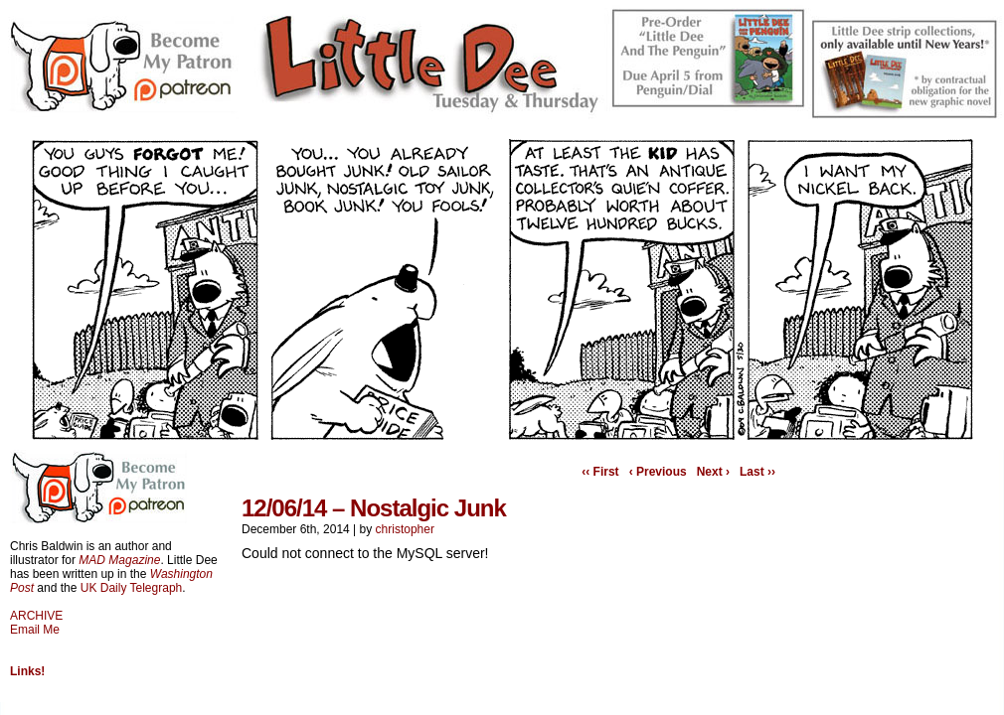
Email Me (35, 630)
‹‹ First (600, 472)
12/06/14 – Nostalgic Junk (374, 508)
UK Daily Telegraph (132, 588)
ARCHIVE (36, 616)
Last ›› (757, 472)
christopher (405, 529)
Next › (713, 472)
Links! (27, 671)
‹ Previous (658, 472)
